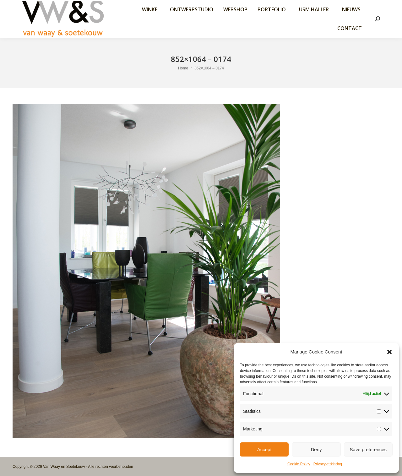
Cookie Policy (298, 464)
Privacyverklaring (327, 464)
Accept (264, 449)
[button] (389, 352)
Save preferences (368, 449)
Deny (316, 449)
